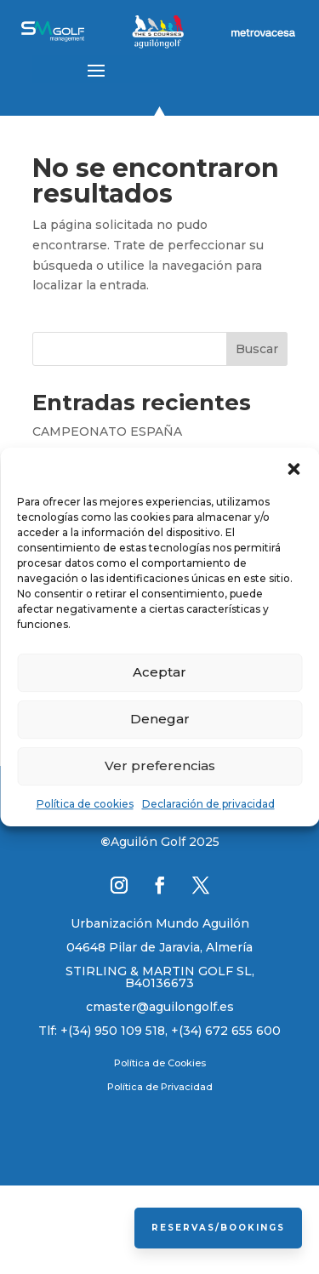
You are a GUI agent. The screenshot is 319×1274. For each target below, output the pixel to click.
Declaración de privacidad (208, 803)
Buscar (257, 349)
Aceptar (159, 672)
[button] (293, 468)
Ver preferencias (160, 765)
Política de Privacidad (160, 1087)
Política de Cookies (160, 1063)
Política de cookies (85, 803)
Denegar (160, 719)
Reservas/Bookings (218, 1227)
